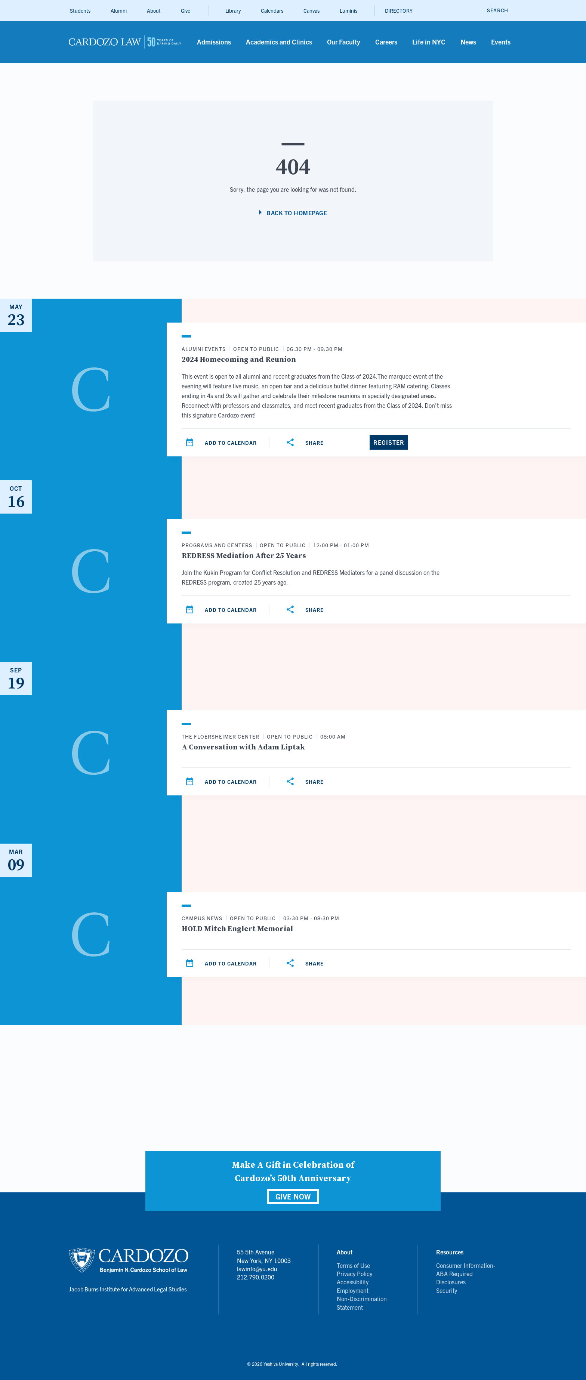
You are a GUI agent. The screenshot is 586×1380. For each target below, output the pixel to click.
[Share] (305, 442)
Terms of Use (353, 1265)
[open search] (497, 10)
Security (446, 1290)
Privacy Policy (354, 1273)
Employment (352, 1290)
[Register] (389, 442)
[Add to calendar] (222, 442)
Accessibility (352, 1281)
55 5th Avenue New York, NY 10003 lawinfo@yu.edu (264, 1260)
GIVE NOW (293, 1196)
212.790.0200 (255, 1277)
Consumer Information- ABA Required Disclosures (465, 1274)
